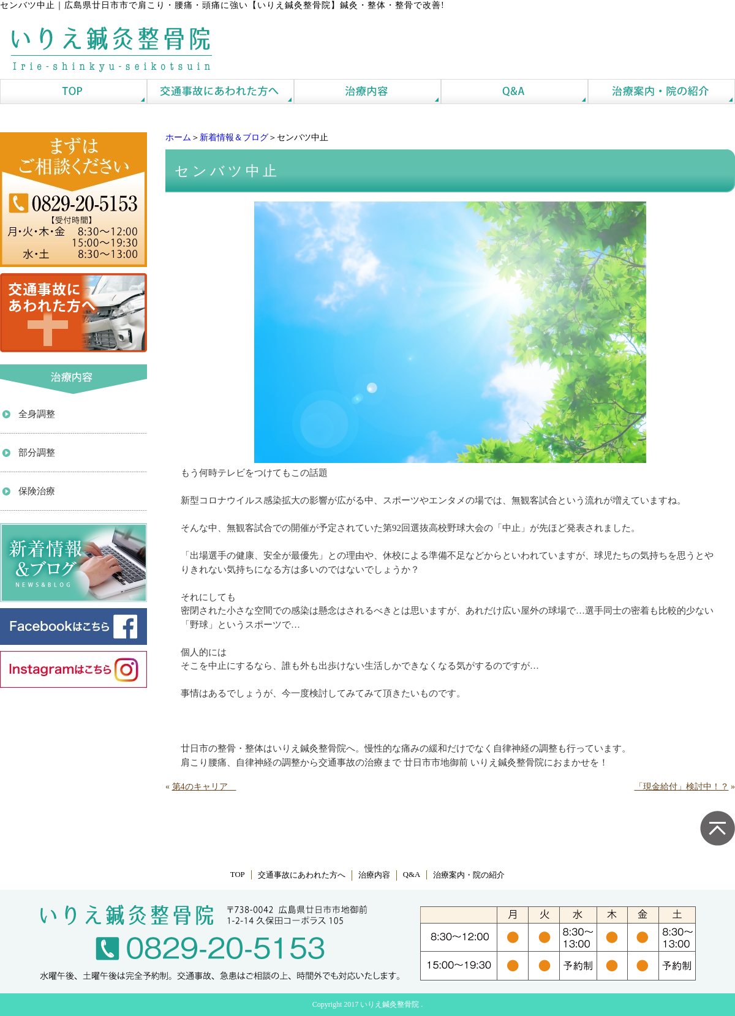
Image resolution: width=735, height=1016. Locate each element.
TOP (237, 874)
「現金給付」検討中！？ (682, 786)
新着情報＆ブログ (234, 137)
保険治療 (36, 491)
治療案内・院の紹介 (469, 875)
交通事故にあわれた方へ (301, 875)
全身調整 (36, 414)
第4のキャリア (204, 786)
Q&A (411, 874)
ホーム (178, 137)
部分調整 (36, 452)
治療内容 (374, 875)
